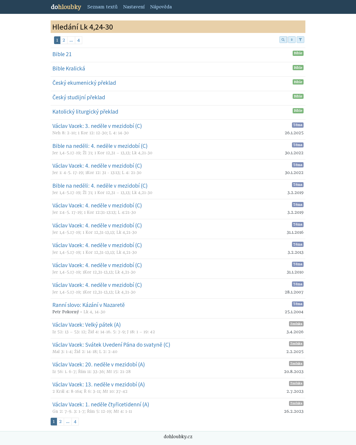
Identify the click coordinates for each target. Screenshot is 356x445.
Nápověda (161, 7)
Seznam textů (102, 7)
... (71, 40)
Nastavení (134, 7)
